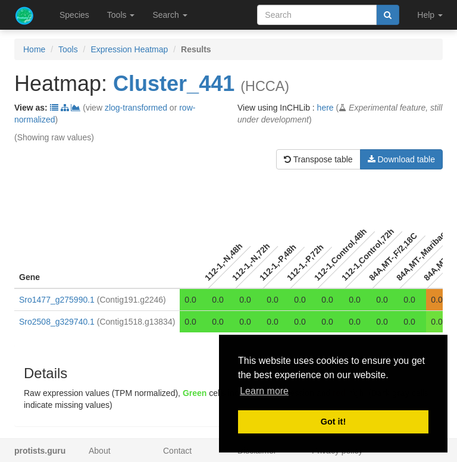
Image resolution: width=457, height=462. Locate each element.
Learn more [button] (264, 391)
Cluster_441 (173, 83)
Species (74, 15)
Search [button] (169, 15)
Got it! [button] (333, 421)
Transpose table (318, 159)
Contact (177, 450)
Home (34, 49)
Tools (68, 49)
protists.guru (39, 450)
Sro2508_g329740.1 (57, 321)
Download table (401, 159)
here (325, 107)
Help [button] (430, 15)
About (100, 450)
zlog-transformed (136, 107)
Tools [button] (121, 15)
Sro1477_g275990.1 (57, 299)
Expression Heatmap (129, 49)
